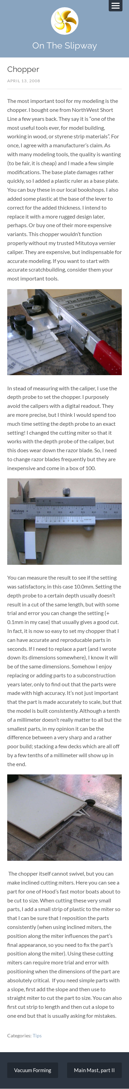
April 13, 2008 (23, 80)
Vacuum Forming (32, 1070)
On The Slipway (64, 45)
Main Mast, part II (94, 1070)
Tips (37, 1035)
